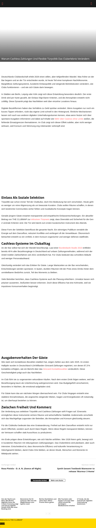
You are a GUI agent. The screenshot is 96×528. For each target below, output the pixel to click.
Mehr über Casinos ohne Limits (69, 119)
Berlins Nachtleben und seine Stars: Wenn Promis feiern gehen (47, 500)
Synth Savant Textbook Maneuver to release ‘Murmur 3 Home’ (76, 470)
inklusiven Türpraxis (40, 219)
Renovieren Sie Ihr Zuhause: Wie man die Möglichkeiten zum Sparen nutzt (28, 501)
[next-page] (49, 513)
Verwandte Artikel (40, 480)
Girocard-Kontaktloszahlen (55, 369)
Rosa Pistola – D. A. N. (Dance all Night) (21, 468)
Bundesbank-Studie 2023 (70, 248)
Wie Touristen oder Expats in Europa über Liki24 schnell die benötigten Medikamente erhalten (66, 502)
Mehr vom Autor (57, 480)
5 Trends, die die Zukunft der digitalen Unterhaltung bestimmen (85, 501)
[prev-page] (46, 513)
